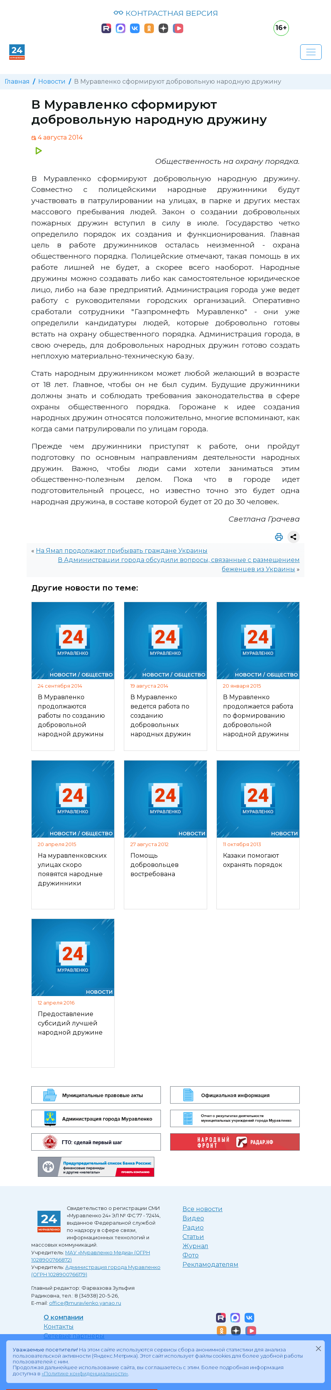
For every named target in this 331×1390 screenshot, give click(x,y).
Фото (190, 1255)
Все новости (202, 1209)
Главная (17, 81)
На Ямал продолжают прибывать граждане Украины (122, 550)
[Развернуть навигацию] (311, 52)
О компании (63, 1317)
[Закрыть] (318, 1348)
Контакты (59, 1326)
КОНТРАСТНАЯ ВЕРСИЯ (165, 13)
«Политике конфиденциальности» (85, 1374)
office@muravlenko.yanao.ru (85, 1303)
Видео (193, 1218)
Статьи (193, 1236)
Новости (52, 81)
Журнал (195, 1246)
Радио (193, 1227)
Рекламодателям (210, 1264)
